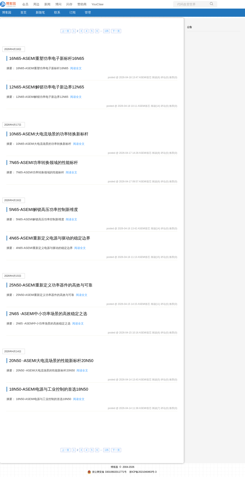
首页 (23, 12)
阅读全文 (76, 68)
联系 (57, 12)
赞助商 (82, 4)
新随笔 (40, 12)
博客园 (6, 12)
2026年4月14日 (12, 351)
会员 (25, 4)
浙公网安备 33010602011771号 (107, 471)
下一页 (116, 31)
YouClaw (97, 4)
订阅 (72, 12)
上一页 (65, 31)
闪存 (69, 4)
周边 (36, 4)
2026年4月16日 (12, 200)
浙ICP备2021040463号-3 (142, 471)
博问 (58, 4)
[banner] (8, 4)
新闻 (47, 4)
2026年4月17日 (12, 124)
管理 (88, 12)
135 (107, 31)
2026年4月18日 (12, 49)
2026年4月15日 (12, 275)
